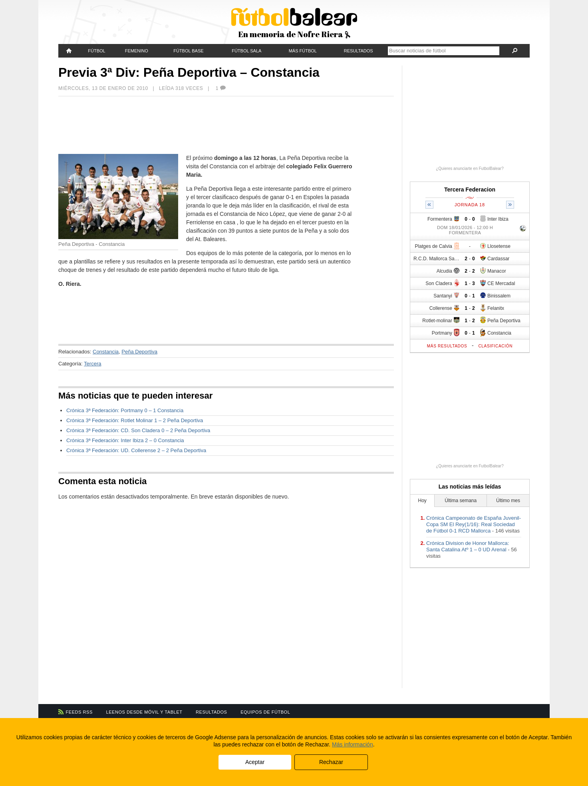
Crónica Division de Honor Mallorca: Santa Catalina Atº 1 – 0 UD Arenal (467, 546)
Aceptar (254, 762)
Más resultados (447, 346)
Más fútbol (303, 50)
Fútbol (96, 50)
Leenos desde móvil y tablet (144, 712)
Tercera (92, 364)
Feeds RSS (79, 712)
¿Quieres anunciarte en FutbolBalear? (470, 168)
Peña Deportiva (139, 352)
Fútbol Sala (246, 50)
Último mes (508, 500)
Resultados (358, 50)
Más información (352, 744)
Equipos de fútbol (265, 712)
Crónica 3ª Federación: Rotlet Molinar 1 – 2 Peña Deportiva (134, 420)
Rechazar (331, 762)
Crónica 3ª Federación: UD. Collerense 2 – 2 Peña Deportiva (136, 450)
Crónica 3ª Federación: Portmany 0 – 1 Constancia (124, 410)
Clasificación (495, 346)
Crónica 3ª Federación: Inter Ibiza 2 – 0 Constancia (125, 440)
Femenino (136, 50)
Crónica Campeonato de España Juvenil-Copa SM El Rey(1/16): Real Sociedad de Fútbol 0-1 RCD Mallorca (473, 524)
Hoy (422, 500)
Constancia (106, 352)
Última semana (461, 500)
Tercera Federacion (469, 189)
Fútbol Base (188, 50)
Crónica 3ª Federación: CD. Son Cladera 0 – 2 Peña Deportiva (138, 430)
